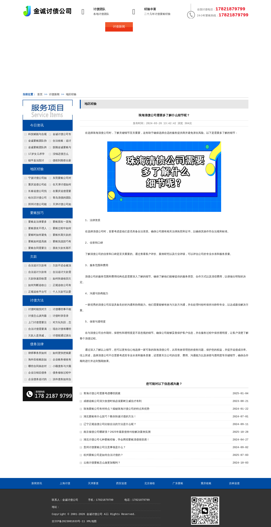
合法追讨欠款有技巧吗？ (35, 273)
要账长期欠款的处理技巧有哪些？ (59, 235)
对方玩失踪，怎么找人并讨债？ (59, 323)
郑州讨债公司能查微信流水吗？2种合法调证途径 (35, 205)
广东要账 (178, 483)
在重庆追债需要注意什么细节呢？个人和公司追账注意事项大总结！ (59, 192)
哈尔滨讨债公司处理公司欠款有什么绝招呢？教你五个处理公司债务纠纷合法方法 (35, 198)
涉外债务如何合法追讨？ (59, 380)
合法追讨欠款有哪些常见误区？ (35, 266)
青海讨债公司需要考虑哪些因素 (102, 393)
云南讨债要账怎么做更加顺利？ (102, 462)
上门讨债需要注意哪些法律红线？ (35, 323)
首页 (36, 27)
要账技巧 (37, 213)
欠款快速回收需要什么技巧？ (35, 279)
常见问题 (147, 27)
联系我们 (202, 27)
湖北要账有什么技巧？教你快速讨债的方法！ (110, 416)
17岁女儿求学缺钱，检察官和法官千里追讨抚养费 (34, 155)
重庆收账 (206, 483)
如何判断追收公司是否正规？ (35, 286)
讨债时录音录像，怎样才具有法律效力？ (59, 316)
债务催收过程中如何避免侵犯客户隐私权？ (59, 373)
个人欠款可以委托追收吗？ (59, 292)
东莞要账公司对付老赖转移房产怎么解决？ (59, 179)
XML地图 (92, 521)
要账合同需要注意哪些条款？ (35, 249)
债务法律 (37, 344)
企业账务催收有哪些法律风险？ (59, 360)
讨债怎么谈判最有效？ (35, 316)
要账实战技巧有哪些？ (59, 242)
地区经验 (71, 94)
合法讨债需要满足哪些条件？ (35, 330)
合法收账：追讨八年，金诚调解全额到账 (59, 141)
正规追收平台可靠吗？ (35, 292)
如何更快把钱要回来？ (59, 354)
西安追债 (121, 483)
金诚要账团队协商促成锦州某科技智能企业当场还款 (35, 141)
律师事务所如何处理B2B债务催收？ (35, 354)
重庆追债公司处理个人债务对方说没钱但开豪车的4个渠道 (35, 185)
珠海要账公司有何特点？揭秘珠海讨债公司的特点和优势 (116, 408)
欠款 (33, 257)
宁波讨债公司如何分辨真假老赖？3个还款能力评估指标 (35, 179)
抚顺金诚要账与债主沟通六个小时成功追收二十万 (59, 148)
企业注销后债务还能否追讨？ (35, 373)
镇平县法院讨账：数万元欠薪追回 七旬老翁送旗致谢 (34, 161)
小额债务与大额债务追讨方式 (59, 367)
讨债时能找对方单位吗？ (35, 310)
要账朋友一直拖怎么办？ (59, 222)
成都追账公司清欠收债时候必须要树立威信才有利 (113, 401)
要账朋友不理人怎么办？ (35, 229)
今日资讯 (37, 125)
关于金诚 (64, 27)
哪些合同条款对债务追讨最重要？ (35, 367)
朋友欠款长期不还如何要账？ (59, 249)
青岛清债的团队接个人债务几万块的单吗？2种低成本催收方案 (59, 198)
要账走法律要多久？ (35, 222)
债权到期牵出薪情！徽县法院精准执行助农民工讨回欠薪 (59, 161)
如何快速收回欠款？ (59, 279)
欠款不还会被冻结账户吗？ (59, 266)
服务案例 (174, 27)
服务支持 (229, 27)
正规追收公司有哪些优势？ (59, 286)
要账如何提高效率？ (35, 242)
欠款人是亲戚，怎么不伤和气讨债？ (35, 336)
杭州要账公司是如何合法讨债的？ (103, 455)
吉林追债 (234, 483)
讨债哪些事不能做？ (59, 310)
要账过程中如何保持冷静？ (59, 229)
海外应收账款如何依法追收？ (35, 360)
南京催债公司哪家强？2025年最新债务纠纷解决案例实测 (117, 431)
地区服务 (91, 27)
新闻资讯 (36, 483)
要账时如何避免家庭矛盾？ (35, 235)
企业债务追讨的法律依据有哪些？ (35, 380)
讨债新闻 (119, 27)
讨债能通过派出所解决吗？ (59, 336)
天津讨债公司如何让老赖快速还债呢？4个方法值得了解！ (59, 205)
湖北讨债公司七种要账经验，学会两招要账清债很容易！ (116, 439)
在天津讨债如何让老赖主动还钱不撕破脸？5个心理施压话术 (59, 185)
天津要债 (93, 483)
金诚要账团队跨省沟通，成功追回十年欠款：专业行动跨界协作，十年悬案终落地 (35, 148)
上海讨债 (65, 483)
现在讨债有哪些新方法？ (59, 330)
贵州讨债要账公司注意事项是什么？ (105, 447)
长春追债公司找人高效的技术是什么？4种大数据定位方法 (35, 192)
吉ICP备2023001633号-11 (68, 521)
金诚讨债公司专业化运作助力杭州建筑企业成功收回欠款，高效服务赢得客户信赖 (59, 135)
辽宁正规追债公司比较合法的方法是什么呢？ (110, 424)
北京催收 (149, 483)
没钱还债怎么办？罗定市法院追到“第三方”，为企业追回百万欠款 (59, 155)
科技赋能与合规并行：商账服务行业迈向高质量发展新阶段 (35, 135)
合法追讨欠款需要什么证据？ (59, 273)
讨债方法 (37, 300)
